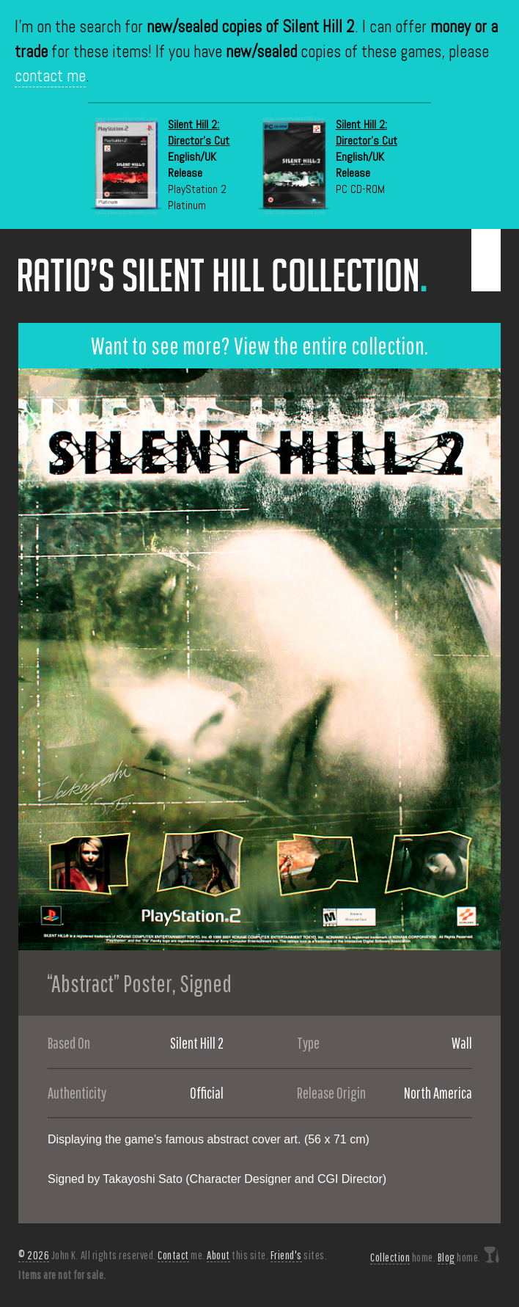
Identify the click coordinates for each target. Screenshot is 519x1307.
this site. (237, 1255)
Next (490, 659)
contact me (50, 76)
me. (181, 1255)
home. (402, 1257)
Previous (29, 659)
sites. (299, 1255)
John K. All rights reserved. (87, 1255)
